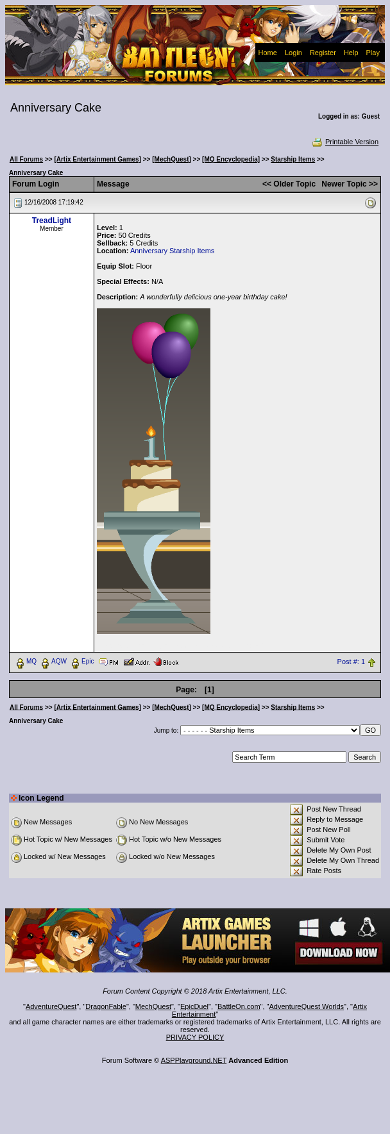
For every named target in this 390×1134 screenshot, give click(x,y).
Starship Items (293, 159)
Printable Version (344, 142)
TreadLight (51, 220)
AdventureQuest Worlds (306, 1006)
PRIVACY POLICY (195, 1037)
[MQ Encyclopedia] (231, 159)
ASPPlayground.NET (194, 1060)
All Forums (26, 159)
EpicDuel (194, 1006)
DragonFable (105, 1006)
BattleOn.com (238, 1006)
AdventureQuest (51, 1006)
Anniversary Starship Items (172, 250)
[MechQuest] (171, 159)
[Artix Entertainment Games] (97, 159)
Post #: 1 (351, 661)
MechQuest (153, 1006)
